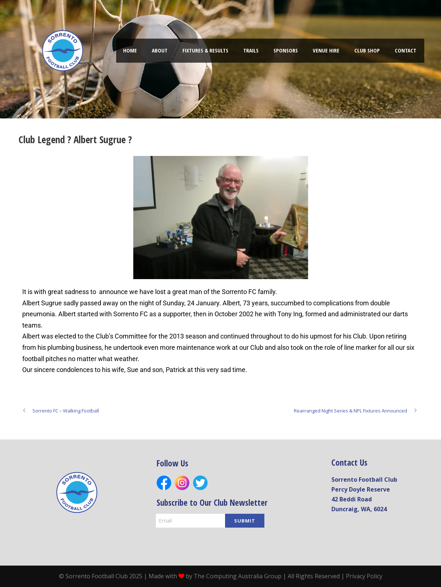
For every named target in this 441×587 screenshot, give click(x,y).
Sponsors (285, 50)
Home (130, 50)
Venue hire (326, 50)
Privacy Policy (364, 576)
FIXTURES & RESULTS (205, 50)
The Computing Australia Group (237, 576)
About (160, 50)
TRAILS (251, 50)
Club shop (367, 50)
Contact (405, 50)
